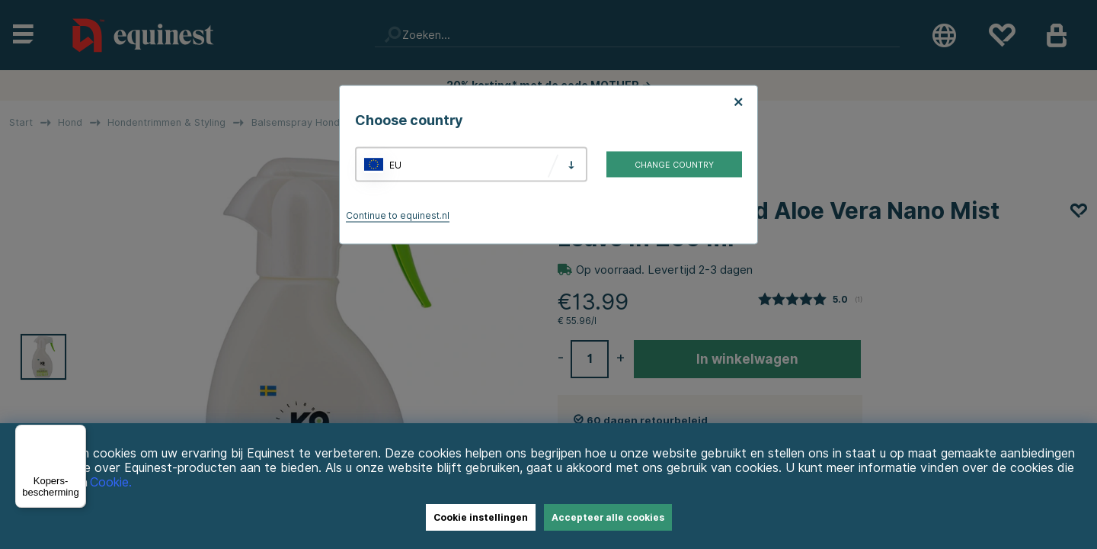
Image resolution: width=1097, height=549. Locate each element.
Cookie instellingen (480, 517)
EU (395, 164)
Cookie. (111, 482)
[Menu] (77, 434)
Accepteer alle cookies (608, 517)
